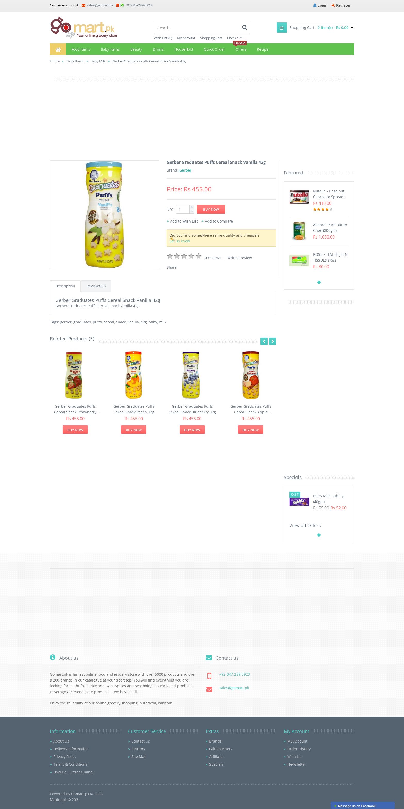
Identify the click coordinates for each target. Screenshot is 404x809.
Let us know (180, 241)
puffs (97, 322)
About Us (61, 741)
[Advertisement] (202, 124)
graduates (82, 322)
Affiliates (216, 756)
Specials (216, 764)
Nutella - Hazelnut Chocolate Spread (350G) (328, 197)
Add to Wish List (184, 221)
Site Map (139, 756)
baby (153, 322)
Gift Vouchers (220, 748)
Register (341, 5)
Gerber (184, 170)
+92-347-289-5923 (138, 5)
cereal (109, 322)
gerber (66, 322)
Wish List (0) (163, 38)
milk (162, 322)
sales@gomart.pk (97, 5)
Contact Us (140, 741)
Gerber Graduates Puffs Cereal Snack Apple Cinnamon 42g (250, 412)
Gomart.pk (80, 793)
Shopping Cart (211, 38)
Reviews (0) (96, 286)
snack (121, 322)
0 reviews (213, 257)
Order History (299, 748)
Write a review (239, 257)
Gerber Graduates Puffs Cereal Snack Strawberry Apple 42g (75, 412)
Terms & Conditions (70, 764)
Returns (138, 748)
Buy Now (75, 430)
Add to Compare (219, 221)
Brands (215, 741)
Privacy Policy (64, 756)
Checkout (234, 38)
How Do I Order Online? (73, 772)
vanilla (133, 322)
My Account (186, 38)
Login (320, 5)
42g (144, 322)
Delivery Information (71, 748)
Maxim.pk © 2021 (65, 799)
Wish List (295, 756)
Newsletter (296, 764)
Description (65, 286)
